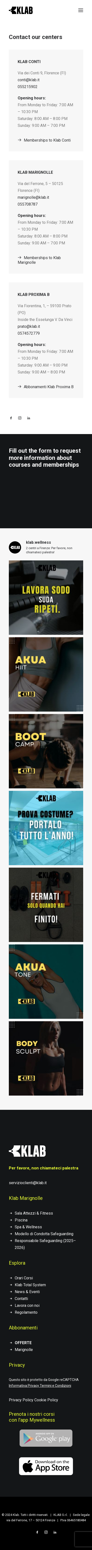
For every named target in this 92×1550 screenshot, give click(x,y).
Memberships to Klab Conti (44, 140)
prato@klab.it (29, 326)
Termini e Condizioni (55, 1386)
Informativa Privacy (24, 1386)
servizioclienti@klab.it (28, 1182)
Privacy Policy (21, 1400)
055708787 (28, 204)
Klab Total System (30, 1285)
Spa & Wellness (28, 1227)
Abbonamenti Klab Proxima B (46, 386)
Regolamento (26, 1312)
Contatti (21, 1298)
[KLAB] (21, 10)
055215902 (28, 86)
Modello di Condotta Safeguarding (44, 1234)
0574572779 (29, 333)
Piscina (21, 1220)
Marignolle (24, 1349)
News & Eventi (27, 1291)
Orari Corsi (24, 1278)
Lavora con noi (27, 1305)
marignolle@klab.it (33, 197)
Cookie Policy (46, 1400)
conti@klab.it (28, 80)
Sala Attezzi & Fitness (34, 1213)
